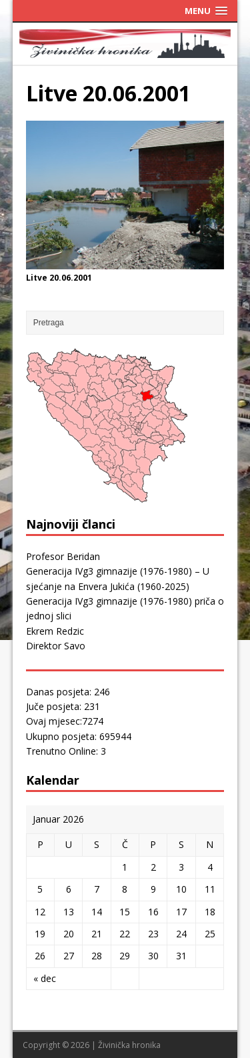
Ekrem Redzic (55, 631)
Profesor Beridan (63, 556)
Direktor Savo (55, 645)
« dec (44, 978)
